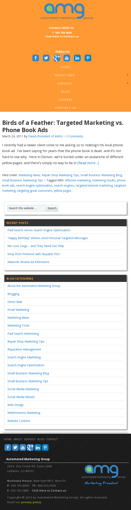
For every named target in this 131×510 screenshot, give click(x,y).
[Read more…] (87, 163)
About (17, 439)
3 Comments (74, 136)
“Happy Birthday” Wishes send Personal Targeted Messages (47, 238)
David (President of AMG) (45, 136)
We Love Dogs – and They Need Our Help (35, 246)
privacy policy (31, 502)
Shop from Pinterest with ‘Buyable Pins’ (33, 254)
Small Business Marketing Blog (101, 175)
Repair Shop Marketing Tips (60, 175)
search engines (64, 185)
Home (65, 67)
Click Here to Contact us (49, 490)
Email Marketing (18, 310)
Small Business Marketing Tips (22, 180)
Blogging (13, 294)
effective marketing (78, 180)
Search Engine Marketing (24, 357)
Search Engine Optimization (25, 365)
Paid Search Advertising (23, 333)
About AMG (64, 75)
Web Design (15, 405)
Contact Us (65, 108)
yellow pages (62, 191)
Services (64, 83)
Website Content (18, 421)
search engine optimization (34, 185)
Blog (65, 91)
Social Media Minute (21, 397)
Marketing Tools (18, 325)
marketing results (103, 180)
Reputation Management (24, 349)
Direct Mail (14, 302)
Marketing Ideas (29, 175)
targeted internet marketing (94, 185)
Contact (52, 439)
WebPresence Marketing (23, 413)
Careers (65, 100)
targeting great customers (34, 191)
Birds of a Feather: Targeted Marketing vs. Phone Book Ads (63, 126)
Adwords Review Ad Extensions (28, 262)
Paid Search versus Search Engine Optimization (38, 230)
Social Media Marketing (23, 389)
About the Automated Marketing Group (33, 286)
